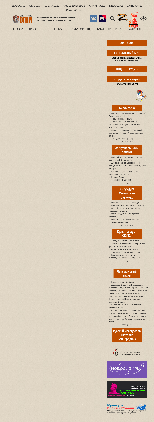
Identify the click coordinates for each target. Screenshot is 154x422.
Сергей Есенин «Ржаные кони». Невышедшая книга (125, 209)
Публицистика (109, 28)
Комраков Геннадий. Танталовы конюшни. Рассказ (125, 306)
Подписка (51, 5)
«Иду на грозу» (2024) (121, 119)
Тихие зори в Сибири (121, 180)
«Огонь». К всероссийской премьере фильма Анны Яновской (127, 245)
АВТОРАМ (126, 43)
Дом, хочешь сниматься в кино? (126, 252)
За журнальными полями (126, 150)
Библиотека (127, 108)
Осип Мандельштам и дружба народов (124, 215)
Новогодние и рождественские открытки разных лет (124, 220)
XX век (68, 10)
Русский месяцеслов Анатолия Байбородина (127, 335)
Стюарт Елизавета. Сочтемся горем (128, 310)
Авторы (34, 5)
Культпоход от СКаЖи (126, 234)
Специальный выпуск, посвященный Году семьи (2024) (127, 114)
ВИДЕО (121, 69)
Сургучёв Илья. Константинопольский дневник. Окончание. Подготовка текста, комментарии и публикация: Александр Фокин (127, 317)
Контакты (134, 5)
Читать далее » (127, 141)
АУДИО (133, 69)
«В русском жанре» (127, 79)
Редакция (116, 5)
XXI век (78, 10)
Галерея (134, 28)
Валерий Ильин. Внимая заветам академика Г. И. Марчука (125, 158)
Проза (18, 28)
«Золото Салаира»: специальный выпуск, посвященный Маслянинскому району (126, 133)
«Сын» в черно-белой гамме (124, 249)
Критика (54, 28)
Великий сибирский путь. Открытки (127, 205)
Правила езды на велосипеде (125, 202)
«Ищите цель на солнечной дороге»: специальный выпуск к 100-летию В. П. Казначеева (127, 125)
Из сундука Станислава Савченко (127, 193)
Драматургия (79, 28)
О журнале (97, 5)
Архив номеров (74, 5)
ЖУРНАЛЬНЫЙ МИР (126, 53)
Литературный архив (127, 273)
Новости (18, 5)
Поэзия (35, 28)
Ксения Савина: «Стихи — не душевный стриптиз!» (124, 172)
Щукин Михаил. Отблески (123, 282)
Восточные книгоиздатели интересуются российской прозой (124, 256)
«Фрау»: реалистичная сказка (125, 241)
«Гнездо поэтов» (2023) (122, 139)
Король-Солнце (118, 177)
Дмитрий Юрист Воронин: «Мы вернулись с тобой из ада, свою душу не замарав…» (127, 166)
